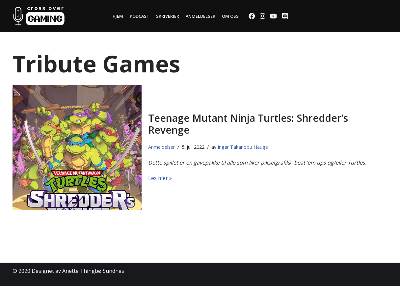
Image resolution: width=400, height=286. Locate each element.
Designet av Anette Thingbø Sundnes (78, 270)
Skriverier (167, 16)
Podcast (139, 16)
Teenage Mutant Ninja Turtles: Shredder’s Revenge (248, 124)
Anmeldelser (200, 16)
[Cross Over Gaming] (39, 16)
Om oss (230, 16)
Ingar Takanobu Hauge (243, 147)
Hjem (118, 16)
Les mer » (160, 178)
